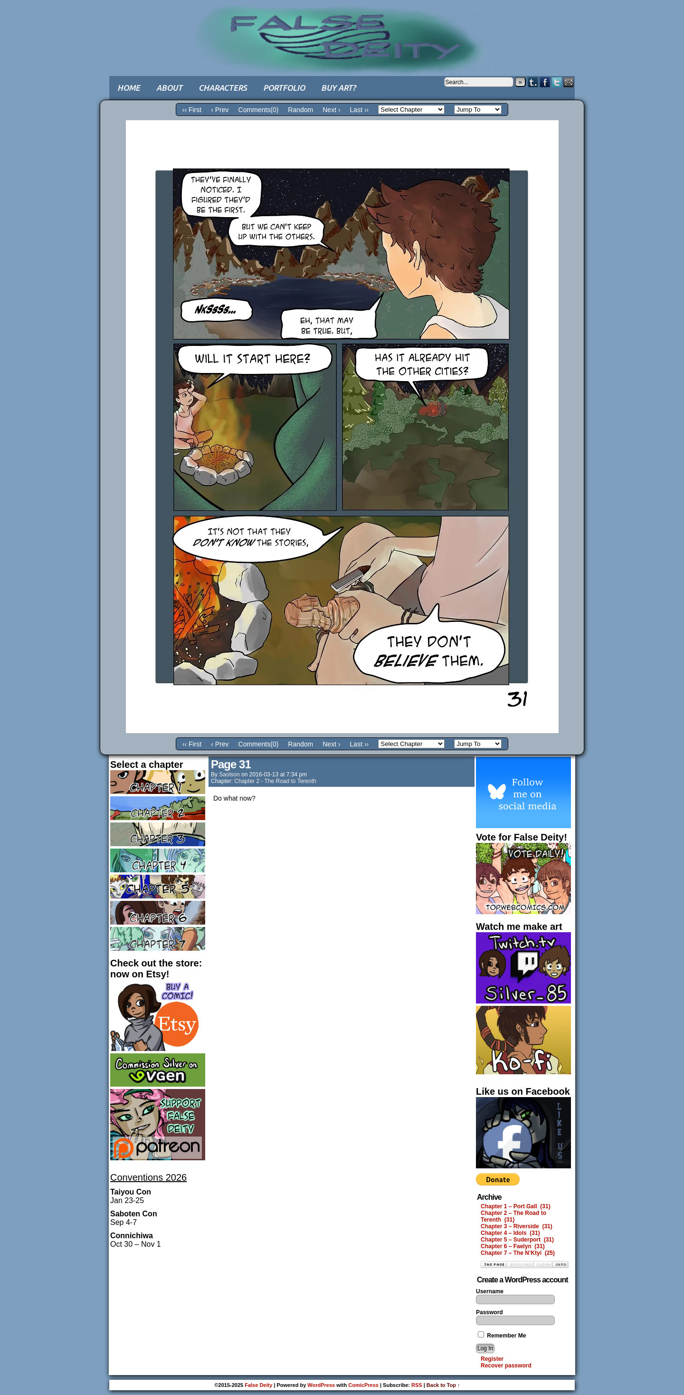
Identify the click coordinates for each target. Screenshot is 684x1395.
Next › (331, 110)
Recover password (506, 1365)
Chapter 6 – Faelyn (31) (513, 1246)
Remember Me (502, 1335)
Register (492, 1359)
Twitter (557, 82)
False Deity (342, 31)
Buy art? (338, 87)
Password (489, 1312)
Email (569, 82)
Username (490, 1291)
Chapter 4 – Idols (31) (510, 1233)
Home (128, 87)
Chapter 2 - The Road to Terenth (275, 781)
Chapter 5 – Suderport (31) (517, 1239)
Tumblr (533, 82)
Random (300, 110)
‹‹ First (191, 110)
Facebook (545, 82)
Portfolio (284, 87)
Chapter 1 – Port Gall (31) (516, 1206)
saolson (229, 774)
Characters (223, 87)
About (169, 87)
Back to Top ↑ (443, 1385)
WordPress (321, 1385)
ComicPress (363, 1385)
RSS (416, 1385)
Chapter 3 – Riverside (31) (516, 1226)
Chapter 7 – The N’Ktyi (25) (518, 1253)
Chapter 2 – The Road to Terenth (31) (513, 1216)
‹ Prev (219, 110)
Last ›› (359, 110)
